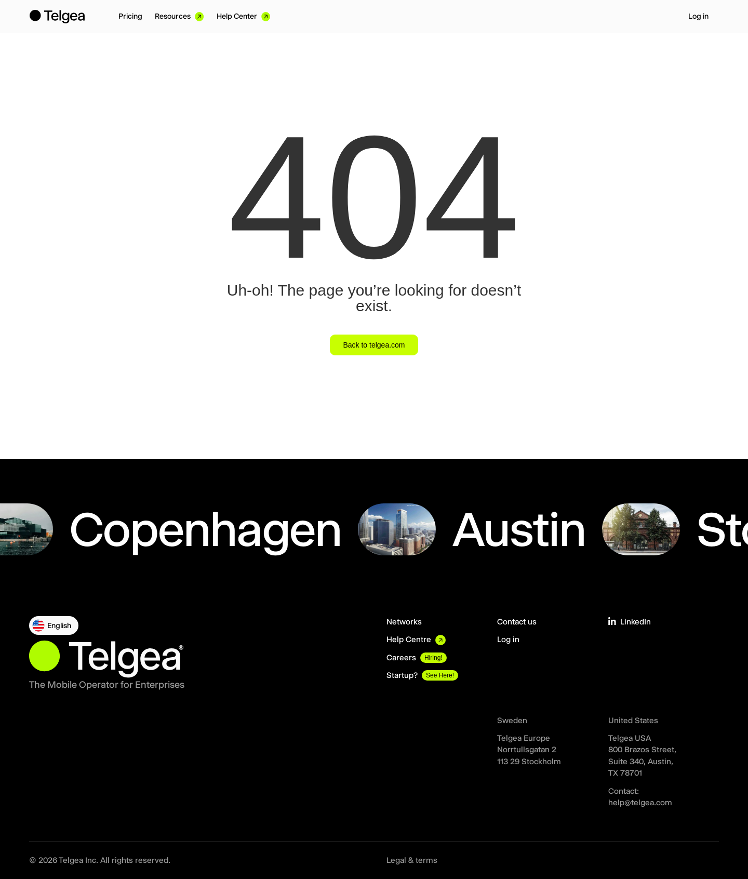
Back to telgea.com (374, 345)
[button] (53, 625)
